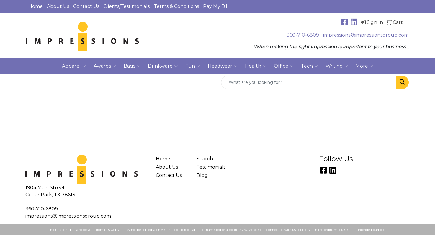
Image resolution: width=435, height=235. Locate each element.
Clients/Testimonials (126, 6)
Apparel (74, 66)
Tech (309, 66)
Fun (192, 66)
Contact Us (86, 6)
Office (283, 66)
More (364, 66)
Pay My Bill (216, 6)
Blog (202, 175)
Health (255, 66)
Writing (337, 66)
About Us (58, 6)
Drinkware (163, 66)
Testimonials (211, 167)
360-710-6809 (303, 35)
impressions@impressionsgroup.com (366, 35)
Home (35, 6)
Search (205, 158)
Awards (105, 66)
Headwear (222, 66)
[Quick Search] (308, 82)
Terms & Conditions (176, 6)
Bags (132, 66)
